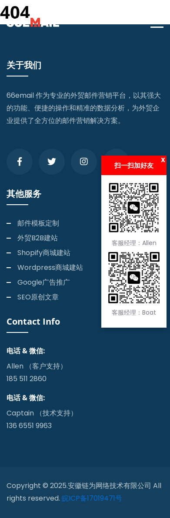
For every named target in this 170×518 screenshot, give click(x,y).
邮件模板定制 (38, 223)
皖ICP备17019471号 (92, 498)
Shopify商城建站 (43, 253)
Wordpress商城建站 (50, 267)
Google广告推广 (43, 282)
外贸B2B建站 (37, 238)
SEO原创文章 (38, 297)
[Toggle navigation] (159, 22)
